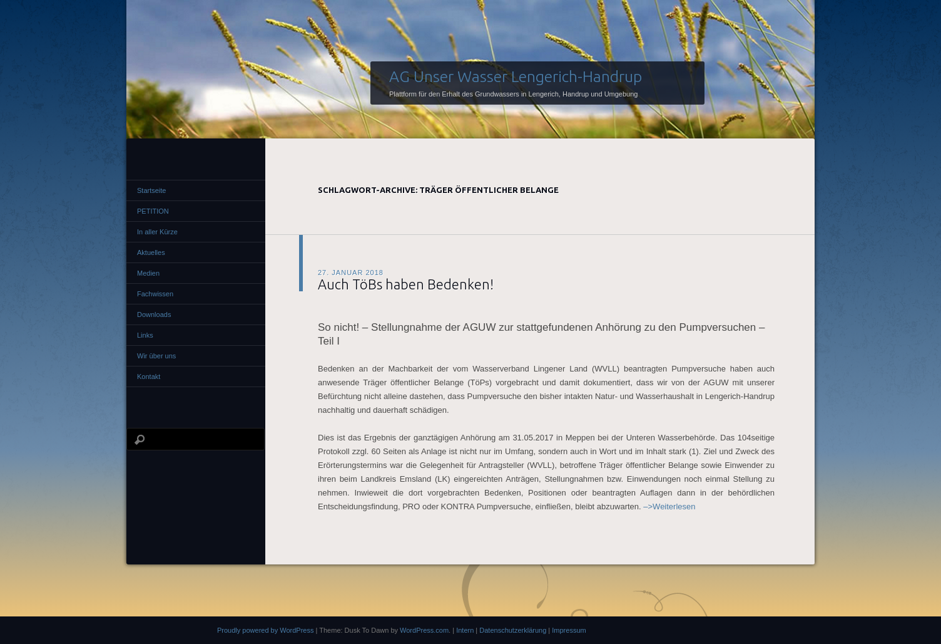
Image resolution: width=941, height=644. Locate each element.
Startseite (151, 190)
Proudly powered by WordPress (265, 630)
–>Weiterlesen (669, 506)
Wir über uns (156, 356)
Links (145, 335)
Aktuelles (151, 252)
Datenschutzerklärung (512, 630)
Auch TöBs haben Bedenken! (406, 284)
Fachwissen (155, 294)
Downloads (154, 314)
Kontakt (148, 376)
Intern (465, 630)
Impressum (569, 630)
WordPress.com (424, 630)
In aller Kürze (157, 232)
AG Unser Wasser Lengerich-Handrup (515, 76)
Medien (148, 273)
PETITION (153, 211)
